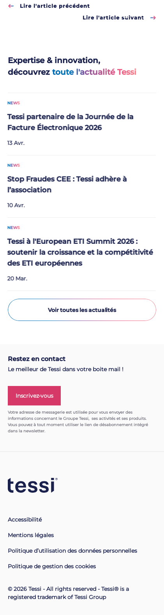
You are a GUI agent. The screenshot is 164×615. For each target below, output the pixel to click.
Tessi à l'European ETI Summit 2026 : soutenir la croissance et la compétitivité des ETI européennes (77, 253)
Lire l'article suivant (119, 17)
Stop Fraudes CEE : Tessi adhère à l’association (63, 185)
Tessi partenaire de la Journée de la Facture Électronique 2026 (67, 122)
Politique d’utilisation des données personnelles (72, 550)
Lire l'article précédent (49, 6)
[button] (15, 610)
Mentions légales (31, 535)
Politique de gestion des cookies (52, 566)
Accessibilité (25, 519)
